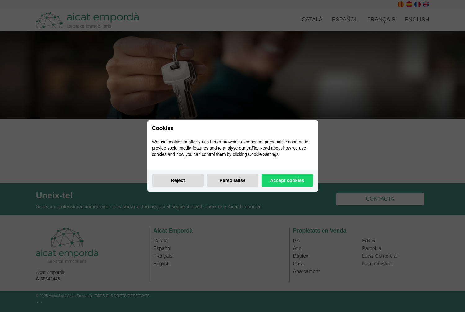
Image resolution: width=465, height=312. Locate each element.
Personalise (232, 180)
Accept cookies (287, 180)
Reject (178, 180)
